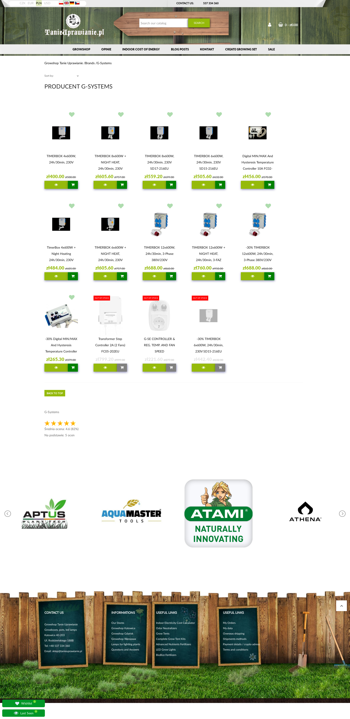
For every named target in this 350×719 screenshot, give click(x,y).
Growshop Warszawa (123, 639)
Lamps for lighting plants (125, 644)
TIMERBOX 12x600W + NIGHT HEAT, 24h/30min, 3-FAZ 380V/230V (208, 254)
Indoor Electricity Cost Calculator (175, 622)
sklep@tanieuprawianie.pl (67, 651)
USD (47, 3)
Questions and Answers (125, 649)
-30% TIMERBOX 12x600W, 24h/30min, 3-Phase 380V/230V (257, 253)
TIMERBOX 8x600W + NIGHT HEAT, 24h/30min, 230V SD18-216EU (110, 163)
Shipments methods (234, 639)
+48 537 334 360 (59, 645)
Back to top (55, 393)
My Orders (229, 622)
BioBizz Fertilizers (166, 655)
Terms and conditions (235, 649)
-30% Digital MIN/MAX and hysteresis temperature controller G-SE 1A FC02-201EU (61, 346)
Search (199, 23)
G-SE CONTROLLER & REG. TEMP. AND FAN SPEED (159, 345)
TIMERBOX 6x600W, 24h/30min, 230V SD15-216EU (208, 162)
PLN (39, 3)
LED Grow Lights (166, 649)
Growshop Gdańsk (122, 633)
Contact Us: (185, 3)
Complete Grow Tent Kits (170, 639)
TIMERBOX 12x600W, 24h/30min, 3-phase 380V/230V (159, 253)
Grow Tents (162, 633)
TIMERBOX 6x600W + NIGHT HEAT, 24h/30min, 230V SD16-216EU (110, 254)
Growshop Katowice (123, 628)
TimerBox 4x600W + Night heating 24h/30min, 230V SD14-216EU (61, 254)
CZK (22, 3)
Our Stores (117, 622)
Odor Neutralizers (166, 628)
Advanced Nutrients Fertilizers (173, 644)
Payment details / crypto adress (241, 644)
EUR (31, 3)
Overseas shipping (233, 633)
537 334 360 (211, 3)
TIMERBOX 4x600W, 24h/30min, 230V (61, 159)
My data (228, 628)
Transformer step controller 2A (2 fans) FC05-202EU (110, 345)
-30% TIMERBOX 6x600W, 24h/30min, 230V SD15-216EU (208, 345)
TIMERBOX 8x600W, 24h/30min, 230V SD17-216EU (159, 162)
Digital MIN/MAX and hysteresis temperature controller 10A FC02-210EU (258, 163)
